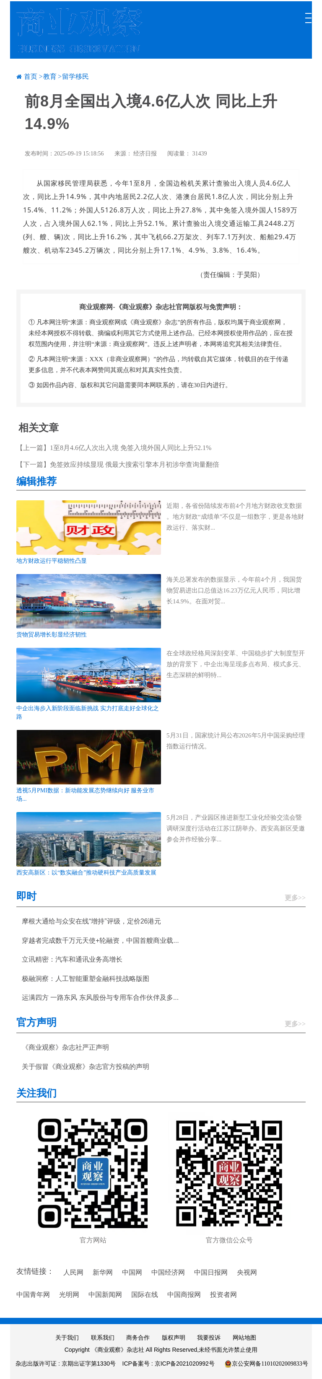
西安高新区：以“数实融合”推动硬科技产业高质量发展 (86, 872)
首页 (30, 76)
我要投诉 (209, 1338)
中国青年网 (33, 1294)
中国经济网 (168, 1272)
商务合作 (138, 1338)
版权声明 (173, 1338)
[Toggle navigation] (307, 13)
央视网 (247, 1272)
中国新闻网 (105, 1294)
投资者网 (223, 1294)
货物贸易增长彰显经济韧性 (51, 634)
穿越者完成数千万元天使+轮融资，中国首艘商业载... (100, 940)
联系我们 (102, 1338)
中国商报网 (184, 1294)
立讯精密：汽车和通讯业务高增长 (72, 959)
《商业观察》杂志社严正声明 (65, 1047)
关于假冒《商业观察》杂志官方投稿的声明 (85, 1066)
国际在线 (144, 1294)
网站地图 (244, 1338)
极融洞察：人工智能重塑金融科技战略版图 (85, 978)
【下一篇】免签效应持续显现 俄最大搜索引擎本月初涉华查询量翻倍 (117, 464)
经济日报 (145, 153)
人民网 (73, 1272)
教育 (50, 76)
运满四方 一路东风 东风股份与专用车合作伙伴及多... (100, 997)
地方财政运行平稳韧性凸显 (51, 561)
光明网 (69, 1294)
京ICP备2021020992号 (185, 1363)
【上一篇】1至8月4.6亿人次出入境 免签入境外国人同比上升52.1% (113, 447)
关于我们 (67, 1338)
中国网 (132, 1272)
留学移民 (75, 76)
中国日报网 (211, 1272)
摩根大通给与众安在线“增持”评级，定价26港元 (91, 921)
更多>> (295, 897)
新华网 (103, 1272)
